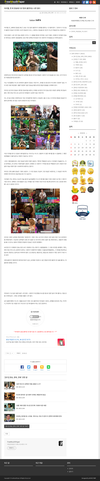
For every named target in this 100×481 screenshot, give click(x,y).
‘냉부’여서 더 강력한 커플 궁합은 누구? (28, 384)
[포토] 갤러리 (79, 110)
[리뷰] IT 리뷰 (79, 59)
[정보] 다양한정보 (80, 87)
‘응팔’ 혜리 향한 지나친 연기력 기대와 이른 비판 (31, 406)
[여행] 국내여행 (79, 93)
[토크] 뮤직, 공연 (80, 85)
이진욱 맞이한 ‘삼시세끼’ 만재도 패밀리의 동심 (31, 395)
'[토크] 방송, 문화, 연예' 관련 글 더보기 (16, 426)
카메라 (79, 65)
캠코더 (79, 68)
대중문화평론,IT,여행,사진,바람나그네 (17, 444)
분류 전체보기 (78, 54)
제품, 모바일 (81, 62)
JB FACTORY (92, 478)
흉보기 (76, 118)
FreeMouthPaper (13, 442)
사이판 (79, 102)
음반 (78, 73)
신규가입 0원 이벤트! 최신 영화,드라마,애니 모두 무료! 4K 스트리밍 (26, 342)
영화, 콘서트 (80, 76)
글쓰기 (71, 471)
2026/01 (82, 133)
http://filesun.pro (11, 337)
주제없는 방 (78, 121)
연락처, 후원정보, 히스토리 (79, 31)
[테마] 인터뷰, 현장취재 (82, 82)
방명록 (78, 2)
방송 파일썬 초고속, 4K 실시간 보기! (18, 340)
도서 (77, 70)
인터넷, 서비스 (81, 79)
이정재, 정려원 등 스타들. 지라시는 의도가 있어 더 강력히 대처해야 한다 (39, 416)
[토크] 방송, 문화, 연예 (47, 13)
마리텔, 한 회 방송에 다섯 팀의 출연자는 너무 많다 (22, 8)
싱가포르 (79, 99)
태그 (58, 2)
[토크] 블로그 (79, 116)
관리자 (71, 468)
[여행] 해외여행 (79, 96)
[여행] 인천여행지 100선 (82, 107)
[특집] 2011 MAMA (80, 90)
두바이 (78, 104)
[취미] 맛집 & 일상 (80, 113)
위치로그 (71, 2)
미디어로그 (64, 2)
